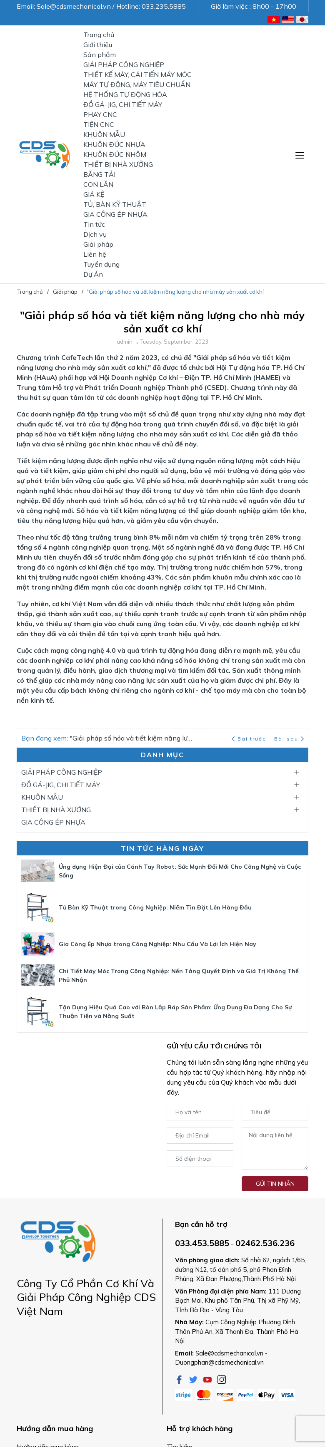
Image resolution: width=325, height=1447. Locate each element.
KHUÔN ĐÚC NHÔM (114, 154)
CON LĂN (98, 184)
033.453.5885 (202, 1243)
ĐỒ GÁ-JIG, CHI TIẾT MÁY (122, 104)
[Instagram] (222, 1379)
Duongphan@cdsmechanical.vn (219, 1362)
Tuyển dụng (101, 264)
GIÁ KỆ (93, 194)
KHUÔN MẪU (104, 134)
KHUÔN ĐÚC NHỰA (114, 144)
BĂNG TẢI (99, 174)
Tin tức (94, 224)
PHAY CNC (100, 114)
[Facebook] (180, 1379)
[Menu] (299, 154)
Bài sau (289, 739)
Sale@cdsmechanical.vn (229, 1353)
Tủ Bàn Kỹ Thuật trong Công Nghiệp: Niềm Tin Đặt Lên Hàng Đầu (155, 907)
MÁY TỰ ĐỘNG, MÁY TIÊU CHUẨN (136, 84)
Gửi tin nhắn (275, 1183)
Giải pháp (98, 244)
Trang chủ (98, 34)
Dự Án (93, 274)
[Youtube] (208, 1379)
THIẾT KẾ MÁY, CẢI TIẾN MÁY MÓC (137, 74)
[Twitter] (194, 1379)
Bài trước (250, 739)
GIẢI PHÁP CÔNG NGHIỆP (123, 64)
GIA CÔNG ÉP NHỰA (115, 214)
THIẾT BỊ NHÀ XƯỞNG (118, 164)
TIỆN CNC (98, 124)
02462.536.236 (265, 1243)
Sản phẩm (99, 54)
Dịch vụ (95, 234)
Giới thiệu (97, 44)
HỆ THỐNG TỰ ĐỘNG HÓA (125, 94)
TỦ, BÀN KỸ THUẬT (114, 204)
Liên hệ (94, 254)
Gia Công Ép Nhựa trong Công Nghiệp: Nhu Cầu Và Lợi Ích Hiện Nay (157, 944)
